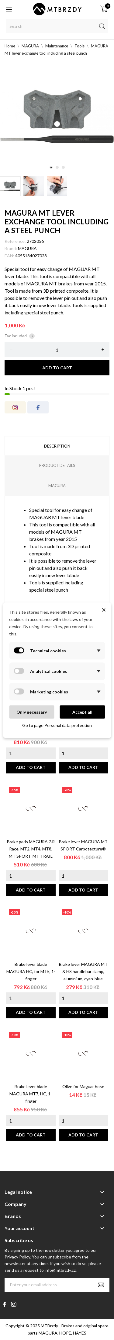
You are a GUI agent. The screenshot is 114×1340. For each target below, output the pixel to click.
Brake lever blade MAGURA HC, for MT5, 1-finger (30, 971)
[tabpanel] (57, 116)
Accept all (82, 711)
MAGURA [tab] (57, 485)
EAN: (9, 255)
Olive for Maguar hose (83, 1086)
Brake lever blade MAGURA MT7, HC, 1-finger (30, 1094)
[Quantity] (57, 349)
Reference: (15, 241)
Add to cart (57, 367)
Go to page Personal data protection (57, 725)
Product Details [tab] (57, 465)
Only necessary (31, 711)
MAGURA (27, 248)
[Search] (57, 26)
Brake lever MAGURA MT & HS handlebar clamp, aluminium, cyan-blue (83, 971)
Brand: (11, 248)
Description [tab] (57, 446)
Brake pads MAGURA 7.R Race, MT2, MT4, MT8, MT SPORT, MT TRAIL (31, 849)
